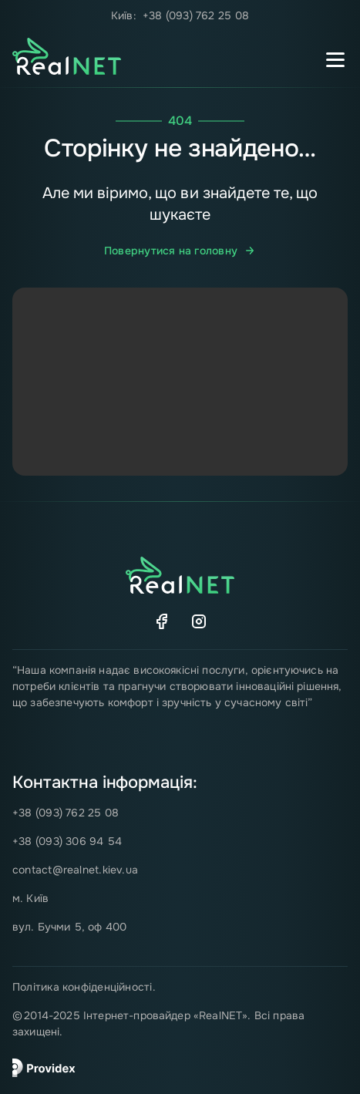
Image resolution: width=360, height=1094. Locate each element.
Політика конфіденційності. (84, 987)
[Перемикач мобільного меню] (335, 59)
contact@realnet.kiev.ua (75, 870)
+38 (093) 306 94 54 (67, 841)
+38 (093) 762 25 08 (196, 15)
